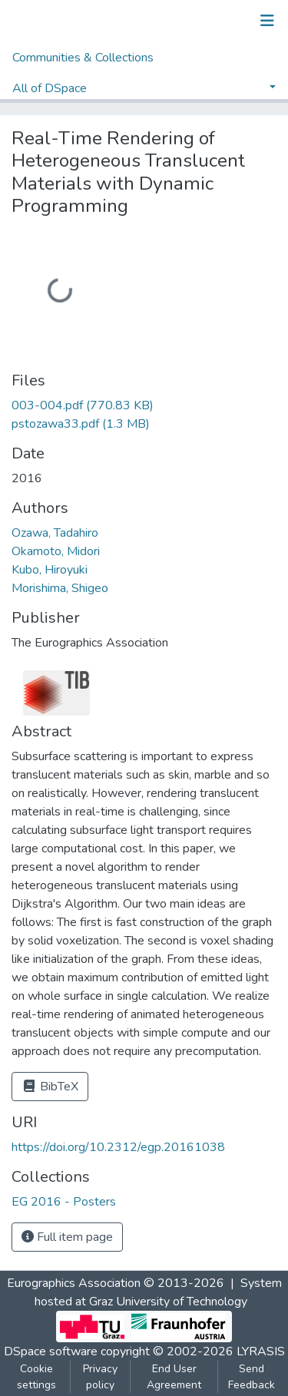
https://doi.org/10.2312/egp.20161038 (118, 1147)
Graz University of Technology (168, 1301)
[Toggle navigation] (267, 20)
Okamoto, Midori (56, 551)
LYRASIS (261, 1351)
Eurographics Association (74, 1283)
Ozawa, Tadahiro (55, 532)
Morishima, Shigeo (60, 588)
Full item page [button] (67, 1237)
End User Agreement (174, 1376)
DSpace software (51, 1351)
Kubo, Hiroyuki (50, 569)
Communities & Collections (83, 57)
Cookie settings (36, 1376)
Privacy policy (100, 1376)
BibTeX (50, 1086)
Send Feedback (251, 1376)
